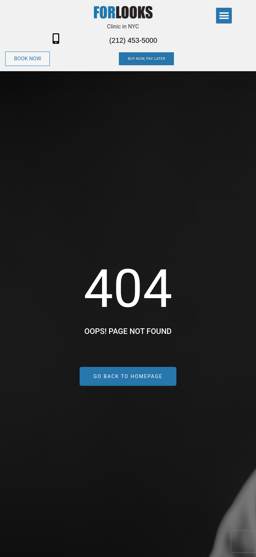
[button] (224, 16)
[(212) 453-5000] (56, 38)
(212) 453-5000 (133, 40)
